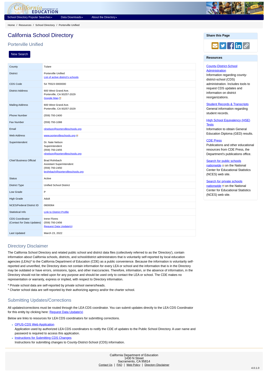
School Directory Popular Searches (29, 17)
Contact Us (105, 364)
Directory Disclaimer (156, 364)
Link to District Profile (56, 211)
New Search (19, 54)
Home (11, 25)
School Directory (45, 25)
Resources (25, 25)
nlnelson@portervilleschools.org (62, 128)
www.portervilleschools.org (59, 135)
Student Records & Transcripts (227, 104)
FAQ (119, 364)
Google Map (51, 98)
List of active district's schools (61, 77)
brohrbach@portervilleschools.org (64, 171)
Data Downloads (72, 17)
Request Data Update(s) (58, 226)
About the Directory (104, 17)
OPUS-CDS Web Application (34, 324)
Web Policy (133, 364)
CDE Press (214, 140)
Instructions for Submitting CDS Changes (43, 338)
